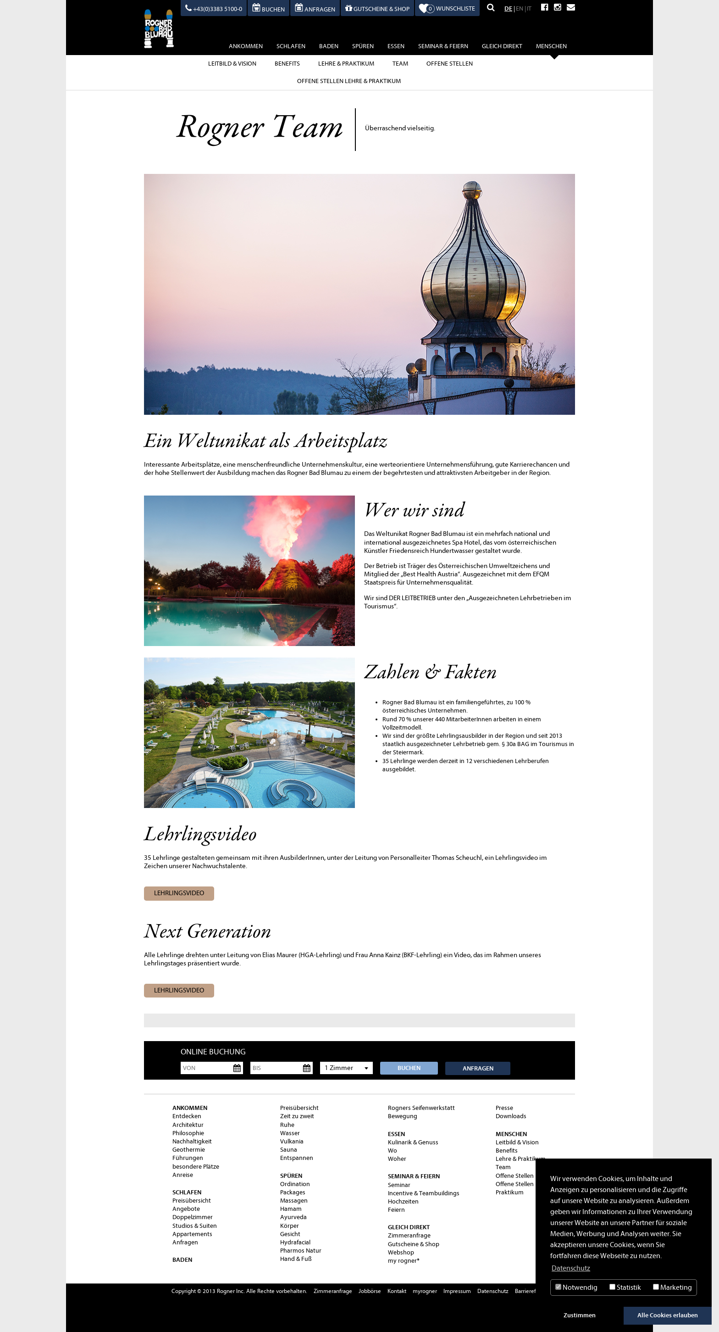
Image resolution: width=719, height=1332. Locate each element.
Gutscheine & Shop (413, 1244)
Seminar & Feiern (443, 46)
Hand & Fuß (296, 1259)
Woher (397, 1159)
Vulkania (292, 1141)
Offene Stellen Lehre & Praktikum (349, 81)
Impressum (457, 1290)
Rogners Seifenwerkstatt (421, 1108)
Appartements (192, 1234)
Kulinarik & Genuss (413, 1142)
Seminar (399, 1185)
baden (328, 46)
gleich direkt (502, 46)
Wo (392, 1150)
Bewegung (402, 1116)
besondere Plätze (195, 1166)
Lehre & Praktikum (346, 63)
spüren (363, 46)
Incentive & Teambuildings (423, 1193)
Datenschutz (493, 1290)
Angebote (186, 1209)
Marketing (672, 1287)
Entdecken (186, 1116)
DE (508, 8)
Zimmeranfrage (409, 1235)
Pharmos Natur (300, 1250)
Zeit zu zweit (297, 1116)
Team (400, 63)
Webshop (401, 1252)
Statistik (625, 1287)
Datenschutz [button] (571, 1268)
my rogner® (404, 1261)
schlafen (291, 46)
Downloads (511, 1116)
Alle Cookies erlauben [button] (667, 1315)
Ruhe (287, 1125)
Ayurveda (293, 1217)
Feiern (396, 1210)
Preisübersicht (191, 1200)
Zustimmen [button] (580, 1315)
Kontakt (396, 1290)
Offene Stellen (449, 63)
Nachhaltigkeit (192, 1141)
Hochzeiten (403, 1201)
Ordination (295, 1184)
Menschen (551, 47)
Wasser (290, 1133)
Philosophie (188, 1133)
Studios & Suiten (194, 1226)
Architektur (188, 1125)
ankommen (246, 46)
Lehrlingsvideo (179, 893)
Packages (292, 1192)
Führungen (187, 1158)
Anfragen (478, 1068)
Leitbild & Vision (232, 63)
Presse (504, 1108)
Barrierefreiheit (533, 1290)
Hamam (291, 1209)
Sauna (288, 1150)
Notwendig (576, 1287)
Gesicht (290, 1234)
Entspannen (296, 1158)
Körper (289, 1226)
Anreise (182, 1175)
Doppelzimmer (192, 1217)
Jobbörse (370, 1290)
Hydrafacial (295, 1242)
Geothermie (188, 1150)
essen (395, 46)
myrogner (425, 1290)
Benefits (287, 63)
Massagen (294, 1200)
